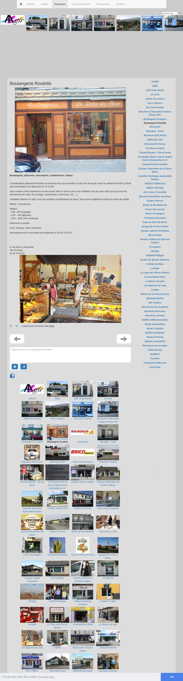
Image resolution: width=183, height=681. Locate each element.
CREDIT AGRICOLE (57, 508)
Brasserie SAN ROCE (32, 462)
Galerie (44, 4)
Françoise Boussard (57, 554)
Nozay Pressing (155, 337)
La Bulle (32, 624)
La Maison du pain (108, 624)
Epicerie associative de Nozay (155, 196)
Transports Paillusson (154, 362)
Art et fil (108, 398)
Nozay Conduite (155, 328)
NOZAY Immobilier (155, 332)
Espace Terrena (57, 531)
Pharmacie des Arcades (154, 345)
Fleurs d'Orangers (32, 554)
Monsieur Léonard (108, 671)
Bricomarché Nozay (82, 462)
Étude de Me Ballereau (82, 531)
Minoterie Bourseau (82, 671)
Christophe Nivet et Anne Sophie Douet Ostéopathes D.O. (57, 485)
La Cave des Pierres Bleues (154, 272)
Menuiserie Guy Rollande (155, 307)
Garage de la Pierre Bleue (155, 226)
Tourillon (155, 358)
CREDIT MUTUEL (83, 508)
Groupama (108, 578)
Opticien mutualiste (155, 341)
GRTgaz (32, 601)
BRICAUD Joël (57, 462)
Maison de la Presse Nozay (155, 294)
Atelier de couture (32, 418)
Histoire (31, 4)
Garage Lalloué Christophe (155, 230)
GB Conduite (57, 578)
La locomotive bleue (83, 624)
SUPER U (155, 354)
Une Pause (155, 367)
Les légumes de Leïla (32, 647)
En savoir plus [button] (46, 676)
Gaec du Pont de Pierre (82, 554)
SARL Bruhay (155, 350)
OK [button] (172, 677)
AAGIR (32, 398)
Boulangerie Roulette (57, 442)
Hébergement (103, 4)
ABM (57, 398)
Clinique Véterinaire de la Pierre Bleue (155, 170)
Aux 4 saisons (57, 418)
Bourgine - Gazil (108, 442)
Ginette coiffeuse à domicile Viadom (155, 241)
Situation (120, 4)
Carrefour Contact (108, 462)
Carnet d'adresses (81, 4)
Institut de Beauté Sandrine (155, 259)
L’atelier (57, 647)
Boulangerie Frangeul (32, 442)
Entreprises (60, 4)
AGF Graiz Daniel (83, 398)
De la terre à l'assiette (108, 508)
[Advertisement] (91, 54)
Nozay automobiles (155, 324)
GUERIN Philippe (57, 601)
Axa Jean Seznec (82, 418)
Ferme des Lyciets (108, 531)
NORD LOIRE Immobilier (155, 320)
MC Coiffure (32, 671)
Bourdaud (83, 442)
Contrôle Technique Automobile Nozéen (155, 178)
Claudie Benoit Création (83, 482)
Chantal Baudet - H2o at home (155, 152)
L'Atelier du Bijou (108, 601)
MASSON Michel (108, 647)
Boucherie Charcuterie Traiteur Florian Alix (155, 113)
